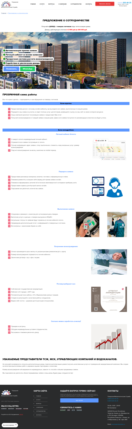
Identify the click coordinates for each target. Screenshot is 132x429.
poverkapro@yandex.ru (118, 423)
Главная (33, 4)
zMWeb (21, 412)
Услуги (42, 4)
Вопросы (51, 4)
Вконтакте (11, 406)
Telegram (79, 409)
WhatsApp (28, 67)
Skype (73, 409)
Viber (68, 409)
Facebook (4, 406)
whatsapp (62, 409)
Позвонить (11, 67)
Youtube (25, 406)
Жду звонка (79, 399)
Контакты (89, 4)
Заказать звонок (104, 4)
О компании (63, 4)
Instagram (18, 406)
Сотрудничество (76, 4)
